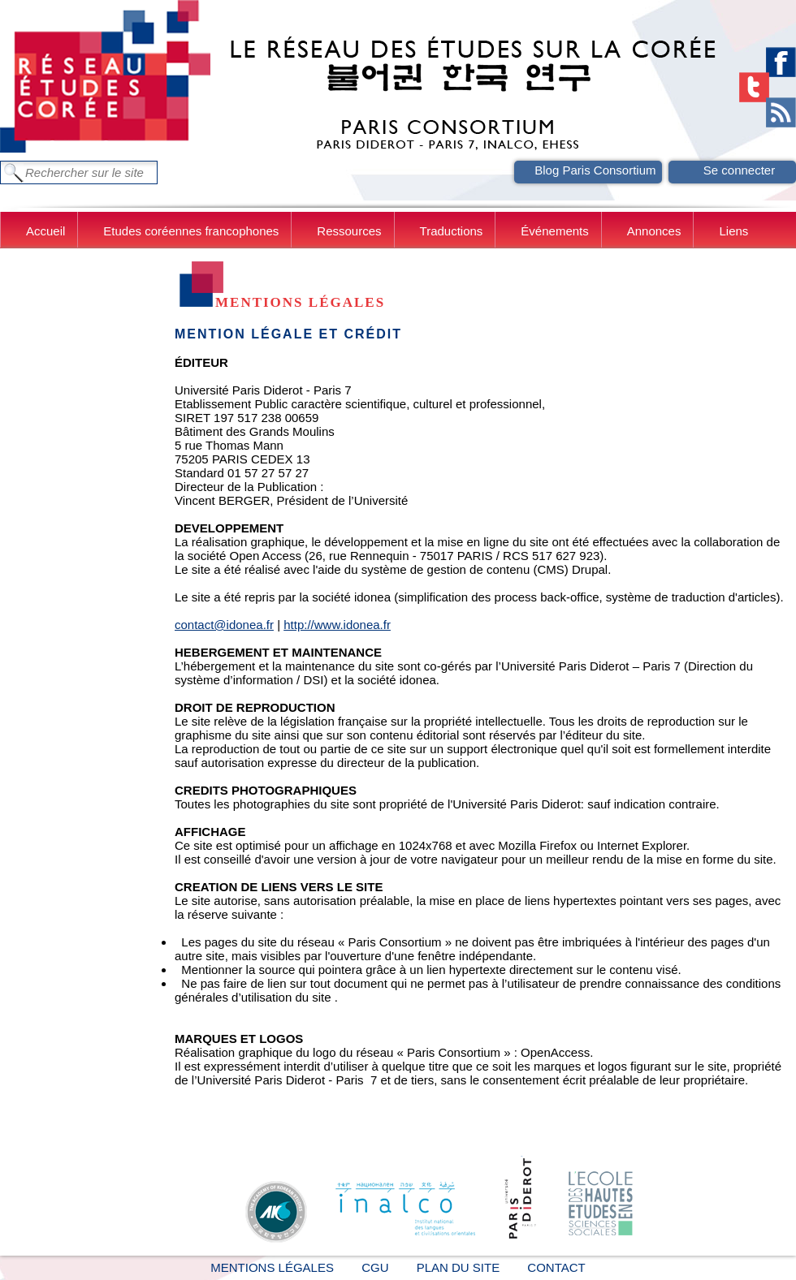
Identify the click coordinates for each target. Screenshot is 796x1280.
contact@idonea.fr (224, 624)
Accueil (45, 231)
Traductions (451, 231)
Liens (733, 231)
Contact (556, 1267)
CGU (374, 1267)
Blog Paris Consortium (594, 170)
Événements (554, 231)
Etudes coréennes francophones (191, 231)
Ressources (349, 231)
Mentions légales (272, 1267)
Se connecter (739, 170)
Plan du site (458, 1267)
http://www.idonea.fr (337, 624)
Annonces (654, 231)
